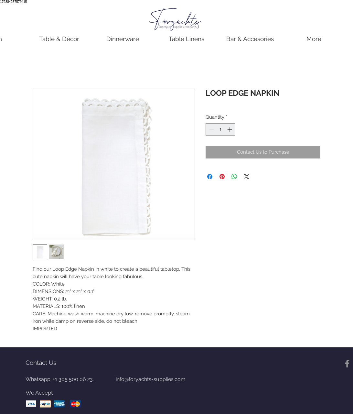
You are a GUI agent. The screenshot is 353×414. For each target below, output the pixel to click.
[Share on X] (247, 176)
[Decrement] (211, 130)
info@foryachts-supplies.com (151, 379)
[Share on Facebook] (210, 176)
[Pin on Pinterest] (222, 176)
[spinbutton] (220, 130)
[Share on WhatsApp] (234, 176)
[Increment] (230, 130)
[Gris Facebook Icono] (347, 363)
